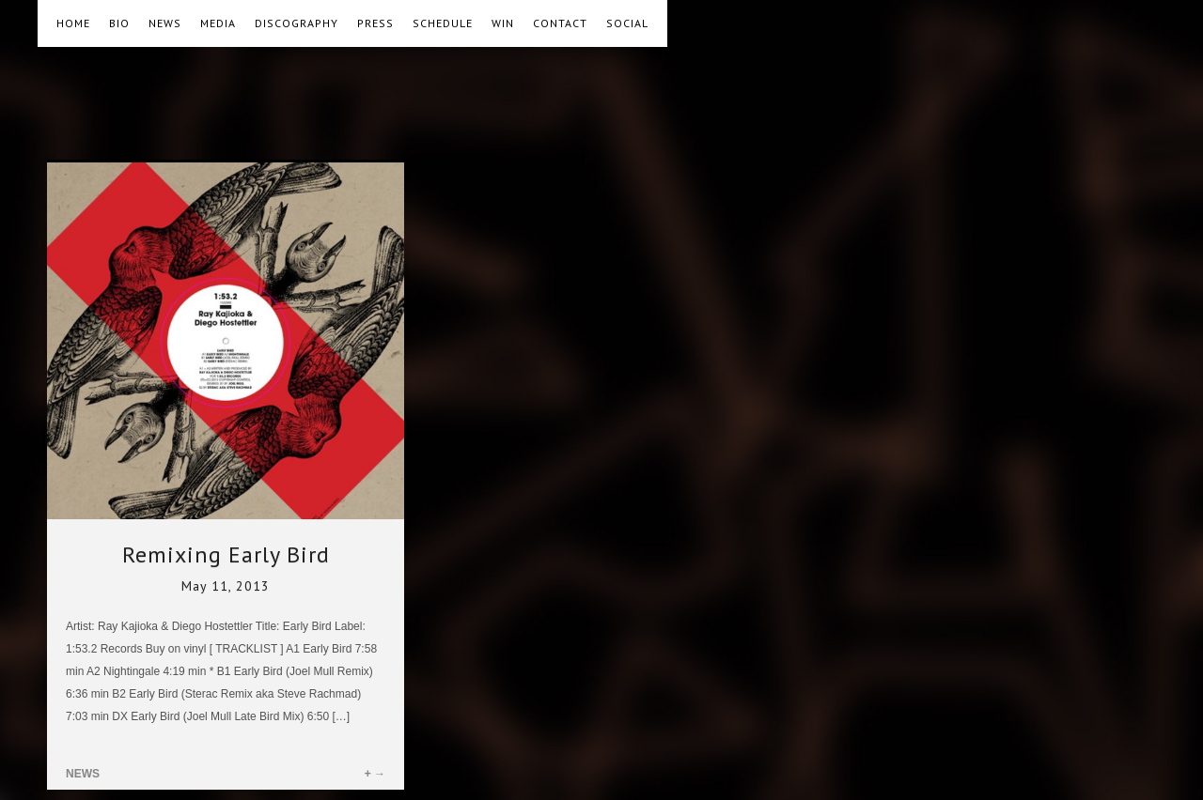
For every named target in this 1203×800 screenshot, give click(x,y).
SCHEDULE (443, 23)
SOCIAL (627, 23)
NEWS (164, 23)
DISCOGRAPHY (296, 23)
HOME (73, 23)
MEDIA (218, 23)
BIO (119, 23)
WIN (503, 23)
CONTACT (560, 23)
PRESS (375, 23)
